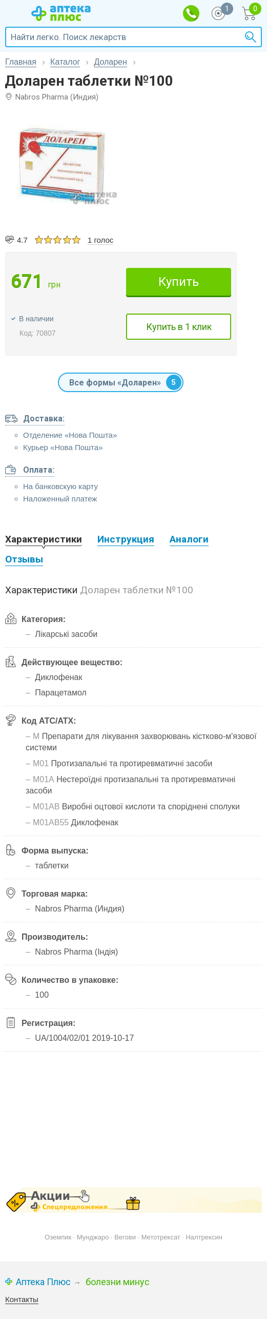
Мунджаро (93, 1237)
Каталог (65, 61)
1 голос (100, 240)
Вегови (125, 1237)
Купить (178, 282)
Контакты (21, 1299)
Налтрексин (204, 1237)
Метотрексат (160, 1237)
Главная (20, 61)
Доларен (110, 61)
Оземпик (58, 1237)
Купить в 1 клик (179, 326)
